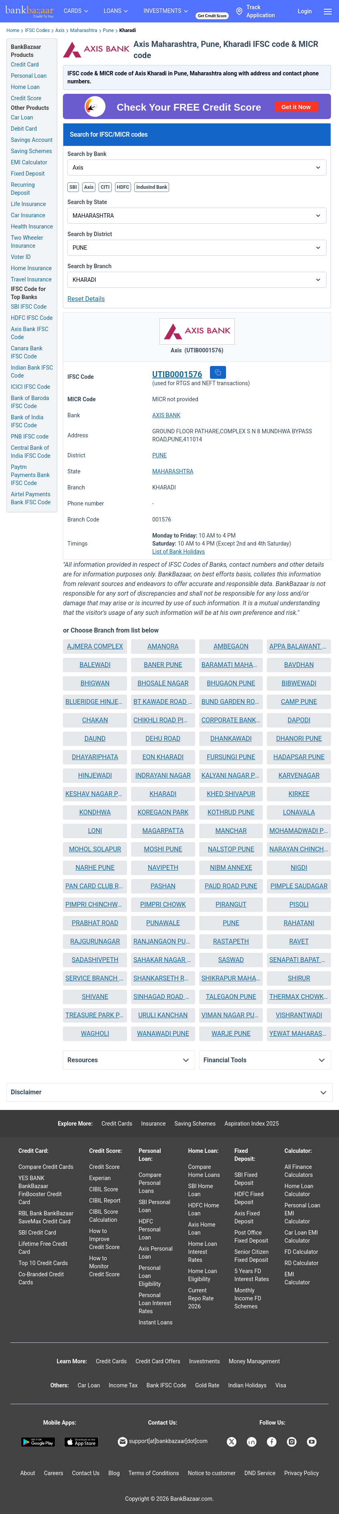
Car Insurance (28, 215)
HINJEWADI (95, 775)
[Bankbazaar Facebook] (272, 1442)
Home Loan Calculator (299, 1190)
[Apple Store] (81, 1442)
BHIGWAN (95, 683)
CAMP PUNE (299, 701)
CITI (105, 187)
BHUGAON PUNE (231, 683)
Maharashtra (83, 30)
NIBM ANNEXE (231, 867)
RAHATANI (299, 923)
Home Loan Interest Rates (202, 1252)
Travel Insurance (31, 279)
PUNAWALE (163, 923)
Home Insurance (31, 268)
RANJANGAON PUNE (163, 941)
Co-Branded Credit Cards (41, 1278)
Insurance (153, 1123)
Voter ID (21, 257)
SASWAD (231, 960)
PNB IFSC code (29, 436)
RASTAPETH (231, 941)
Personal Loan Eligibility (150, 1276)
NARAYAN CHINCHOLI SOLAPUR (299, 849)
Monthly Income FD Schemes (247, 1298)
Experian (100, 1178)
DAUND (95, 738)
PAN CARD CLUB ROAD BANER (95, 886)
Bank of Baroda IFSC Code (30, 402)
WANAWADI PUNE (163, 1033)
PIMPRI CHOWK (163, 904)
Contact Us (86, 1473)
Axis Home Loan (202, 1228)
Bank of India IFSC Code (27, 421)
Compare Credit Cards (45, 1167)
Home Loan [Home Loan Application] (25, 87)
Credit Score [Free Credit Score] (26, 98)
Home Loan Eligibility (202, 1275)
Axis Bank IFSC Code (29, 333)
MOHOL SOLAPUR (95, 849)
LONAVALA (299, 812)
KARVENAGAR (299, 775)
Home (12, 30)
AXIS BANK (166, 415)
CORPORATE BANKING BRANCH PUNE (231, 720)
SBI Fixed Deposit (246, 1179)
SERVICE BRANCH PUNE (95, 978)
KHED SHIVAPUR (231, 794)
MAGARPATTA (163, 831)
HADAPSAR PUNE (299, 757)
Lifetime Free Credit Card (42, 1248)
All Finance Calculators (299, 1171)
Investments (204, 1361)
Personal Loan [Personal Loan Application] (28, 76)
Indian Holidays (247, 1385)
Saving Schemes (31, 151)
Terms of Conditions (154, 1473)
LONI (95, 831)
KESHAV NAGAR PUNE (95, 794)
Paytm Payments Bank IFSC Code (30, 475)
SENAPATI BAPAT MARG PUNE (299, 960)
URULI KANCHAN (163, 1015)
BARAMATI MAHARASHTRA (231, 665)
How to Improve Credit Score (104, 1239)
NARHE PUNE (95, 867)
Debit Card (24, 128)
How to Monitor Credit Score (104, 1266)
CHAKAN (95, 720)
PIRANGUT (231, 904)
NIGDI (299, 867)
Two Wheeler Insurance (27, 241)
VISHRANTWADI (299, 1015)
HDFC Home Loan (203, 1209)
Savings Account (31, 140)
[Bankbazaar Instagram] (292, 1442)
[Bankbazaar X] (232, 1442)
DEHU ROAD (162, 738)
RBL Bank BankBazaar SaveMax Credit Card (45, 1217)
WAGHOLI (95, 1033)
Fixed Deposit (27, 173)
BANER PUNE (163, 665)
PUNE (159, 455)
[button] (218, 372)
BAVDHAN (299, 665)
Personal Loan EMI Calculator (302, 1213)
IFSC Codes (37, 30)
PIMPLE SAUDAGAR (298, 886)
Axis (60, 30)
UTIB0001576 (177, 374)
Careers (53, 1473)
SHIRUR (299, 978)
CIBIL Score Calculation (103, 1216)
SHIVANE (95, 997)
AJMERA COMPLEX (95, 646)
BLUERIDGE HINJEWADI (95, 701)
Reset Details (86, 299)
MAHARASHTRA (173, 471)
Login (305, 11)
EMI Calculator (29, 162)
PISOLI (299, 904)
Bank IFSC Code (166, 1385)
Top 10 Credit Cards (43, 1263)
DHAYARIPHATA (95, 757)
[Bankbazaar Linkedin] (252, 1442)
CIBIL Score (103, 1189)
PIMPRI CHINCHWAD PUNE (95, 904)
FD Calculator (301, 1252)
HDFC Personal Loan (150, 1229)
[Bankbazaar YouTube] (312, 1442)
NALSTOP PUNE (231, 849)
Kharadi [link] (127, 30)
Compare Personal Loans (150, 1183)
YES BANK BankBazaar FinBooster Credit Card (40, 1190)
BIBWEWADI (299, 683)
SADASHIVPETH (95, 960)
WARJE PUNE (231, 1033)
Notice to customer (212, 1473)
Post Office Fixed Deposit (251, 1236)
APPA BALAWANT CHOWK (299, 646)
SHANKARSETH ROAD (163, 978)
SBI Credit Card (37, 1232)
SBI (73, 187)
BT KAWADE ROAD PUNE (163, 701)
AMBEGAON (231, 646)
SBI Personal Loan (154, 1206)
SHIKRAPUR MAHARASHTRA (231, 978)
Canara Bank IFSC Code (26, 352)
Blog (114, 1473)
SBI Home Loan (200, 1190)
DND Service (259, 1473)
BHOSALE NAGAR (162, 683)
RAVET (299, 941)
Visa (280, 1385)
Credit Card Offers (157, 1361)
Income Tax (123, 1385)
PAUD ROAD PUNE (231, 886)
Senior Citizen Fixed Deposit (251, 1256)
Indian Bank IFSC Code (32, 371)
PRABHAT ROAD (95, 923)
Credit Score (104, 1167)
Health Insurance (32, 226)
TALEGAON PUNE (231, 997)
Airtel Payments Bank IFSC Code (31, 498)
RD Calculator (302, 1263)
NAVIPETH (163, 867)
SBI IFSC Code (28, 306)
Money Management (254, 1361)
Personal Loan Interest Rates (155, 1303)
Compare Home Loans (204, 1171)
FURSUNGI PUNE (231, 757)
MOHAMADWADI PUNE (299, 831)
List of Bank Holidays (178, 551)
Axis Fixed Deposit (247, 1217)
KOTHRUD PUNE (231, 812)
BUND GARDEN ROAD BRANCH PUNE (231, 701)
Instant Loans (156, 1322)
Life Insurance (28, 204)
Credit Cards (116, 1123)
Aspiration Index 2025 (251, 1123)
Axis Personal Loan (156, 1252)
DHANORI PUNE (299, 738)
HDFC (123, 187)
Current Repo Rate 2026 (201, 1298)
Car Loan (22, 117)
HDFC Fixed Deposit (249, 1198)
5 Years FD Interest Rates (251, 1275)
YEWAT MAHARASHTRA (299, 1033)
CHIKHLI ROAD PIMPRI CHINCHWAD (163, 720)
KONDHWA (95, 812)
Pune (108, 30)
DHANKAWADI (231, 738)
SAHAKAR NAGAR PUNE (163, 960)
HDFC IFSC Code (31, 318)
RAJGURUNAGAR (95, 941)
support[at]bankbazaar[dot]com (163, 1442)
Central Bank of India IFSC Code (30, 452)
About (27, 1473)
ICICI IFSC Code (30, 387)
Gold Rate (207, 1385)
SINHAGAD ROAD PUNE (163, 997)
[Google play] (38, 1442)
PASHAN (163, 886)
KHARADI (162, 794)
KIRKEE (299, 794)
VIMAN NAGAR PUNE (231, 1015)
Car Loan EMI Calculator (301, 1236)
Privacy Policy (301, 1473)
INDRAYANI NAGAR (163, 775)
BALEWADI (95, 665)
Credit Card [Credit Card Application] (25, 64)
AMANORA (163, 646)
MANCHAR (230, 831)
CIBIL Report (105, 1200)
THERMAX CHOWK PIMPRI (299, 997)
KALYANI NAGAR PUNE (231, 775)
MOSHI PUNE (163, 849)
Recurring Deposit (23, 189)
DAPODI (299, 720)
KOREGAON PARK (162, 812)
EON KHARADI (163, 757)
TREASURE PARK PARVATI (95, 1015)
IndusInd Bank (151, 187)
